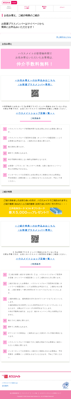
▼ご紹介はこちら (63, 37)
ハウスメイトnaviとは (10, 383)
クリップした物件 (26, 7)
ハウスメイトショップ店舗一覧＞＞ (35, 113)
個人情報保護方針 (14, 393)
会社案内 (5, 386)
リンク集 (34, 393)
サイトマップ (25, 393)
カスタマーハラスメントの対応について (50, 393)
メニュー (62, 7)
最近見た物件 (44, 7)
